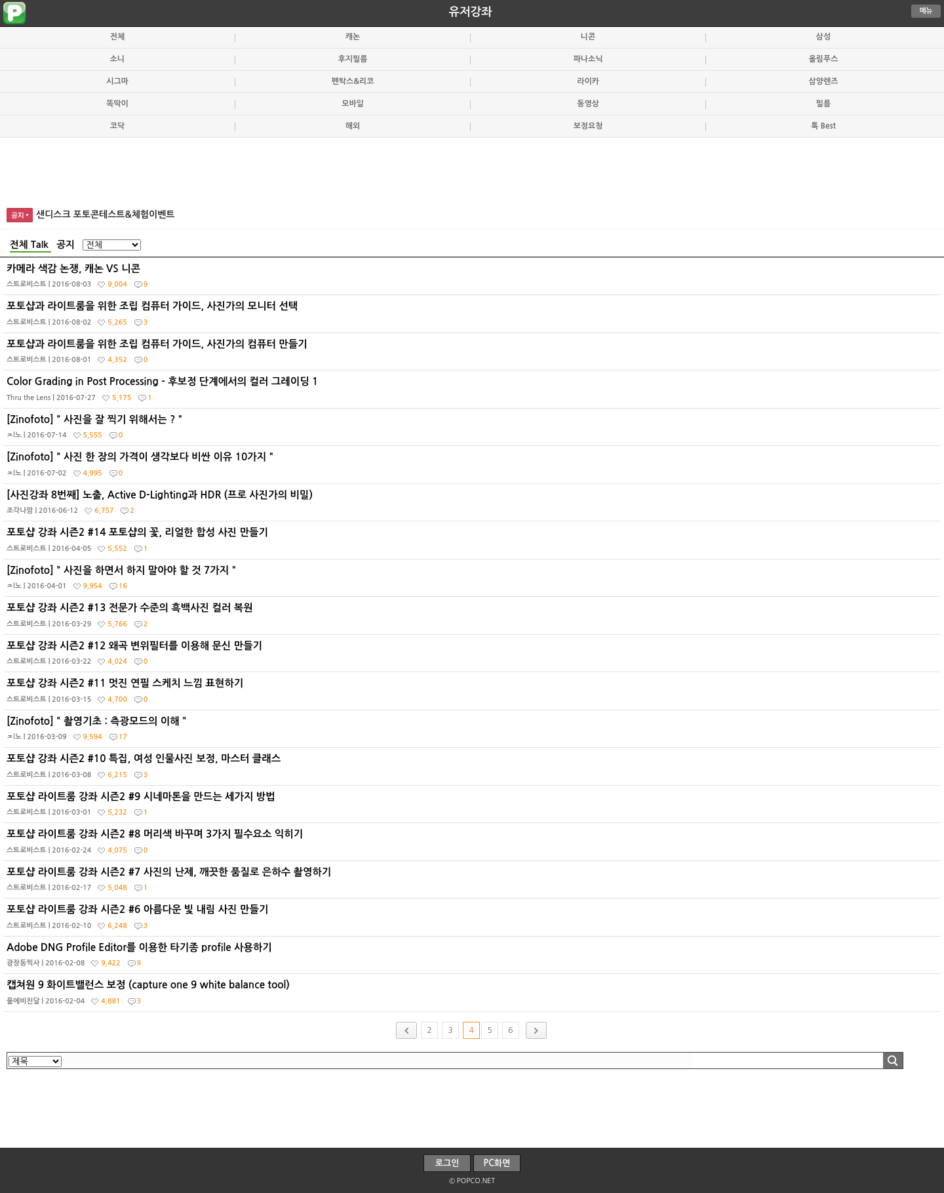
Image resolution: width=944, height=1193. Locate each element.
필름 (823, 104)
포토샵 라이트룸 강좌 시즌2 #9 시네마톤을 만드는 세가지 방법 (474, 807)
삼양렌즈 (823, 81)
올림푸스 (823, 59)
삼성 (823, 37)
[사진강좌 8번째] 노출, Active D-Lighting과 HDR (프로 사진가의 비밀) (474, 505)
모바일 (353, 104)
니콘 (588, 37)
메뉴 (926, 10)
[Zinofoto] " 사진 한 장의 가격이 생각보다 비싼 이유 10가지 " (474, 467)
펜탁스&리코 (353, 81)
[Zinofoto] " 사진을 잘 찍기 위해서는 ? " (474, 430)
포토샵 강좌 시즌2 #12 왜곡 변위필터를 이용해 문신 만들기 (474, 656)
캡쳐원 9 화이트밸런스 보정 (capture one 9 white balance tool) (474, 995)
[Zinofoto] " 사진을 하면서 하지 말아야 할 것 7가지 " (474, 581)
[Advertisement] (472, 170)
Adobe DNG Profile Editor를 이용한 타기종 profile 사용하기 (474, 958)
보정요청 (588, 126)
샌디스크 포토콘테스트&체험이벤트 (105, 214)
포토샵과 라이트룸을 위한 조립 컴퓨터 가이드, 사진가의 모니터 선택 (474, 317)
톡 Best (823, 126)
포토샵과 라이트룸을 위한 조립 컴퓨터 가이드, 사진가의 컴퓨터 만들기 (474, 355)
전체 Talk (30, 244)
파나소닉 (588, 59)
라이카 (588, 81)
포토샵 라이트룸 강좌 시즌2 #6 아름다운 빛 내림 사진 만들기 (474, 920)
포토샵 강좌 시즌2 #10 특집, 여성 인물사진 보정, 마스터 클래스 (474, 769)
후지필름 (353, 59)
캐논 (352, 37)
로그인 (447, 1163)
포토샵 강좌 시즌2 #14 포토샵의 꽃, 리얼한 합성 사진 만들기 (474, 543)
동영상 (588, 104)
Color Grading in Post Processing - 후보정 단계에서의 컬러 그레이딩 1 (474, 392)
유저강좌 (470, 12)
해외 (352, 126)
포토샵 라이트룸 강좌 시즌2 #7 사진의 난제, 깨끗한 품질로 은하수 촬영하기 (474, 883)
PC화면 (497, 1163)
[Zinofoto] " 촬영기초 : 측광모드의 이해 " (474, 732)
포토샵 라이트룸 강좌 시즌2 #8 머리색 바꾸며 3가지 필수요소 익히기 (474, 844)
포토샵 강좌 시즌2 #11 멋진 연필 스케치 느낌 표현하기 (474, 694)
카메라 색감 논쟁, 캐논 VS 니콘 (474, 279)
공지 (65, 244)
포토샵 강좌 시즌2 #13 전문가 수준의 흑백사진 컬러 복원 (474, 618)
